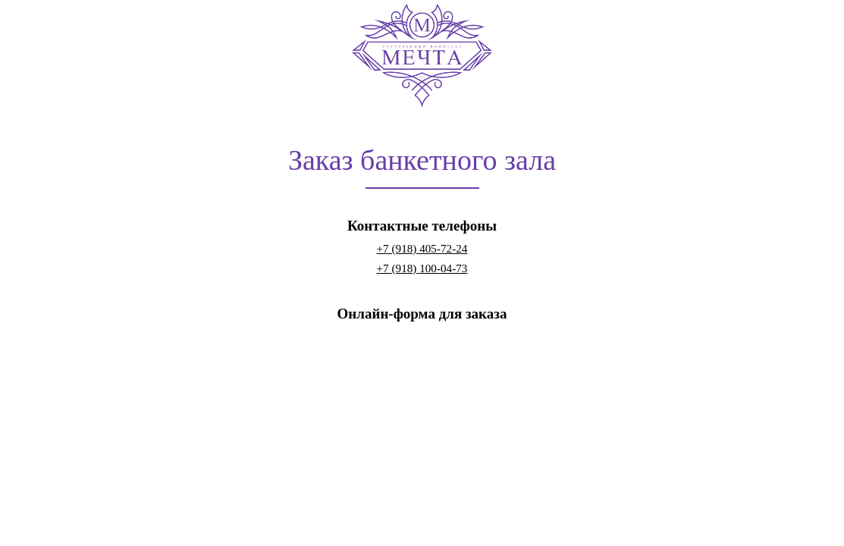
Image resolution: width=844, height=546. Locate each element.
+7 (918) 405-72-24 (422, 248)
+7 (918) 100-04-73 (422, 268)
